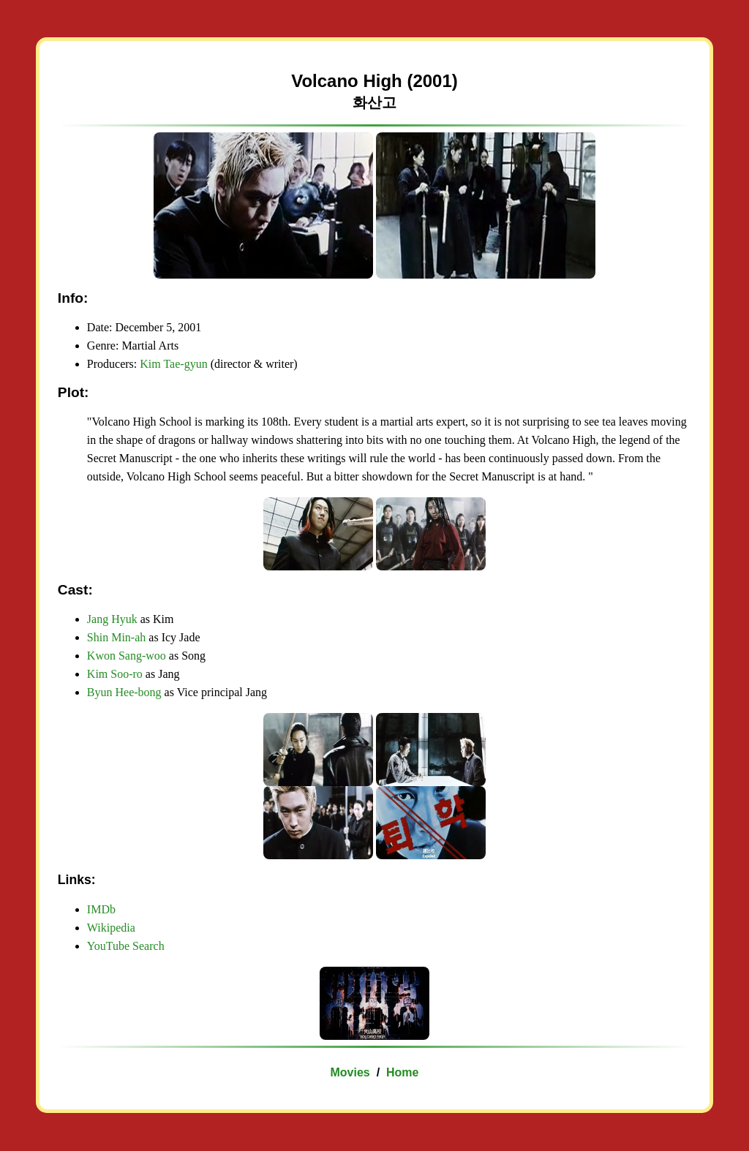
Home (402, 1072)
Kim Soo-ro (115, 674)
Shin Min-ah (116, 637)
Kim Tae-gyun (173, 364)
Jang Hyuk (112, 619)
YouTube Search (126, 946)
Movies (350, 1072)
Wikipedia (111, 927)
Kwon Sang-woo (126, 655)
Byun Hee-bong (124, 692)
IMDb (101, 909)
